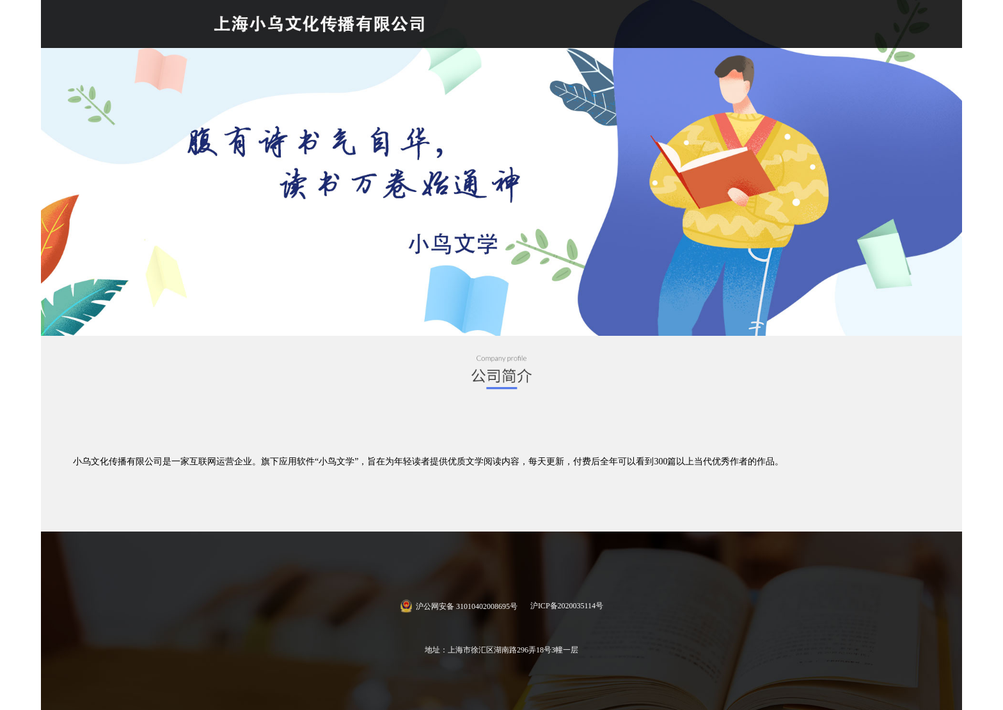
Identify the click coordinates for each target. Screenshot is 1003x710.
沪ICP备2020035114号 (566, 605)
